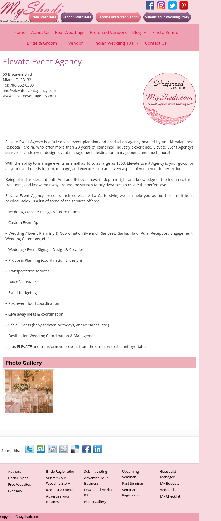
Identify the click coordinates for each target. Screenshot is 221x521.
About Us (40, 32)
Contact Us (156, 43)
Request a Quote (59, 489)
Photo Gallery (95, 501)
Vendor (78, 43)
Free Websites (19, 484)
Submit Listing (95, 471)
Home (19, 32)
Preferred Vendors (108, 32)
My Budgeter (170, 483)
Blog (139, 32)
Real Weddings (69, 32)
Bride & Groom (45, 43)
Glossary (15, 490)
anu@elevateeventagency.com (29, 90)
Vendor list (169, 489)
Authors (14, 471)
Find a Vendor (166, 32)
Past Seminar (133, 483)
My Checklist (170, 496)
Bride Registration (60, 471)
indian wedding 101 (117, 43)
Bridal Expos (18, 477)
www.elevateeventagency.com (29, 95)
